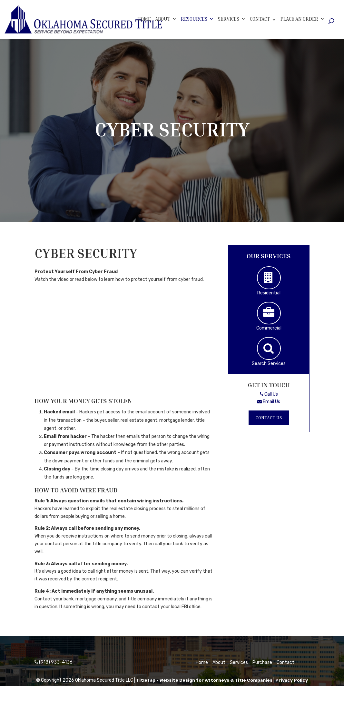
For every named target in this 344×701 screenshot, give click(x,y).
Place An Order (299, 19)
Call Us (269, 394)
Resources (194, 19)
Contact (260, 19)
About (162, 19)
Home (144, 19)
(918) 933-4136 (53, 662)
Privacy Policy (292, 680)
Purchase (262, 662)
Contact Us (268, 418)
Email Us (268, 401)
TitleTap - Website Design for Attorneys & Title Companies (204, 680)
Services (228, 19)
